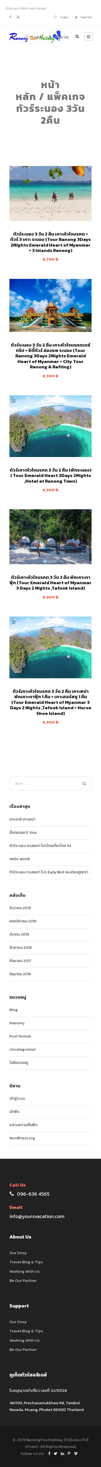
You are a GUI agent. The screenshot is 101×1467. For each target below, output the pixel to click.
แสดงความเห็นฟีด (23, 1125)
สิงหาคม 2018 (20, 947)
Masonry (17, 1023)
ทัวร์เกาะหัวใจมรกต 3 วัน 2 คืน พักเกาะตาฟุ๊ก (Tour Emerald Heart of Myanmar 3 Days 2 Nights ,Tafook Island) (50, 583)
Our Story (18, 1253)
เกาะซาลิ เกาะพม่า (22, 819)
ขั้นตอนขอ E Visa (22, 832)
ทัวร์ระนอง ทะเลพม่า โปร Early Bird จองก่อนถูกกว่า (48, 872)
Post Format (20, 1036)
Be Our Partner (23, 1280)
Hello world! (19, 859)
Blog (13, 1010)
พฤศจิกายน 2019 (22, 921)
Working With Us (24, 1271)
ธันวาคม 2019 (20, 908)
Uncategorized (22, 1049)
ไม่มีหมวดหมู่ (18, 1062)
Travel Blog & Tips (26, 1262)
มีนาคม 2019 (19, 934)
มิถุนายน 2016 (20, 974)
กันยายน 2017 (20, 961)
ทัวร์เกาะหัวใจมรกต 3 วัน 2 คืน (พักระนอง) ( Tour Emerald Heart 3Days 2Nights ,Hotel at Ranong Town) (51, 475)
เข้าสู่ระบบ (17, 1098)
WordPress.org (22, 1138)
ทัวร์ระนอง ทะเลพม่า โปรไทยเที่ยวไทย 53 (40, 846)
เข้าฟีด (14, 1112)
